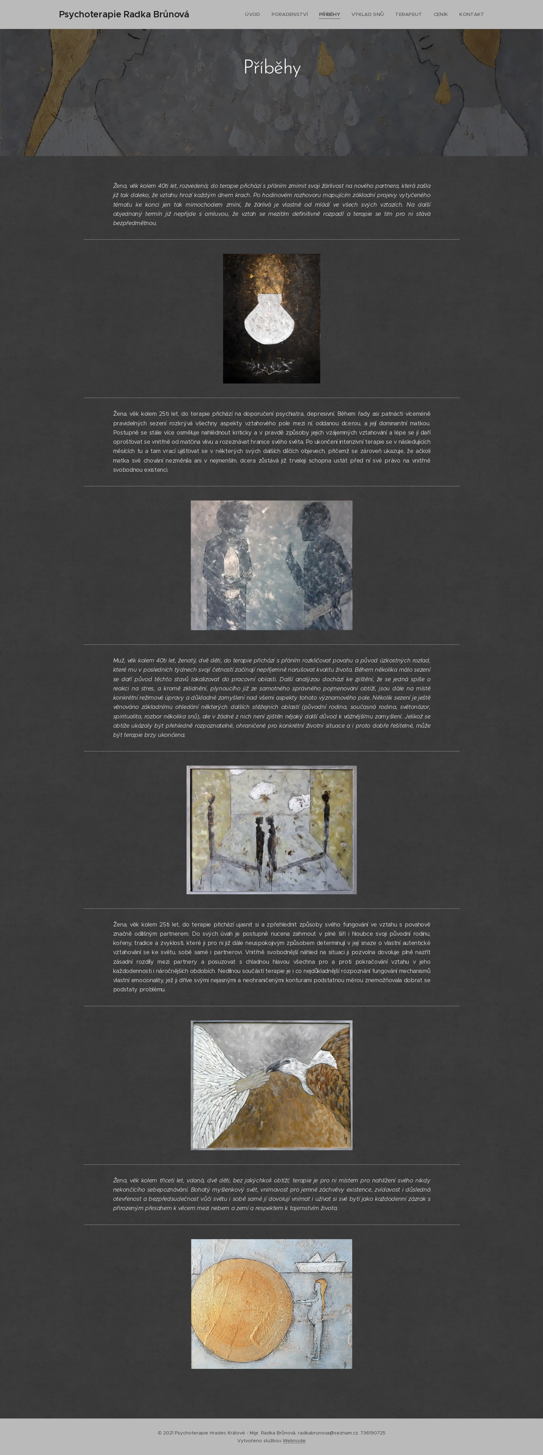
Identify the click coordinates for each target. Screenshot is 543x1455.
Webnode (294, 1441)
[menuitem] (261, 14)
